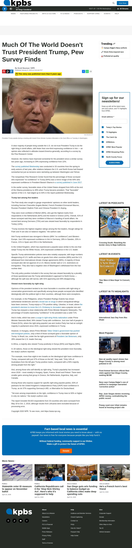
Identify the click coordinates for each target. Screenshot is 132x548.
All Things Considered (23, 16)
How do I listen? (76, 528)
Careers (44, 521)
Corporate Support (105, 513)
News (13, 21)
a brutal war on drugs (47, 302)
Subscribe (114, 163)
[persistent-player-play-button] (4, 15)
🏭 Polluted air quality (110, 56)
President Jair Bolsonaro (67, 336)
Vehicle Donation (104, 532)
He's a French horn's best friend (113, 487)
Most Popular (107, 333)
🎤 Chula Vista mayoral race (112, 52)
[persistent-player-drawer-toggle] (123, 15)
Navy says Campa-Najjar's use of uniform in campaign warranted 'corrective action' (113, 384)
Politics (4, 484)
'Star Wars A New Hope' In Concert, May (114, 281)
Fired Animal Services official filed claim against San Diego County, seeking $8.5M (114, 373)
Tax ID (101, 528)
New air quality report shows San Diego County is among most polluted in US (113, 361)
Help (117, 21)
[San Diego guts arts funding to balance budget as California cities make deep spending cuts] (82, 472)
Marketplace (106, 15)
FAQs (72, 524)
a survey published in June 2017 (68, 182)
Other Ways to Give (105, 524)
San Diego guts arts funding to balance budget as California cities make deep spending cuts (82, 490)
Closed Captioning (76, 517)
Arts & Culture (49, 21)
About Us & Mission (48, 513)
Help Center (74, 535)
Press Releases (47, 532)
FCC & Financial (47, 524)
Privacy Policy (46, 535)
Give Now (124, 5)
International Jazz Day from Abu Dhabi (113, 319)
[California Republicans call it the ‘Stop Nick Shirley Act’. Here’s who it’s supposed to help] (50, 472)
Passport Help (75, 532)
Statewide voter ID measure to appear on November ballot (17, 489)
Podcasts (78, 21)
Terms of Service (47, 543)
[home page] (16, 5)
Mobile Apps (46, 528)
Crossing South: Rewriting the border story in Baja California (112, 244)
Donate (66, 451)
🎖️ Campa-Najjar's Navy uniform (114, 48)
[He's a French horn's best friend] (115, 472)
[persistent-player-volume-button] (11, 15)
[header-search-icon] (114, 5)
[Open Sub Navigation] (17, 21)
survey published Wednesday (27, 166)
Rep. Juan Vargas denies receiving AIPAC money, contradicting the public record (114, 396)
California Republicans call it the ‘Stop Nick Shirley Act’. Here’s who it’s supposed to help (49, 490)
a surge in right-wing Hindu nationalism (51, 318)
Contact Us (74, 521)
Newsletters (46, 517)
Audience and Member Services (81, 513)
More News (9, 461)
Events (107, 21)
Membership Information (107, 521)
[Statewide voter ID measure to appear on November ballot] (17, 472)
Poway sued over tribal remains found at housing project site (113, 406)
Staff (43, 539)
